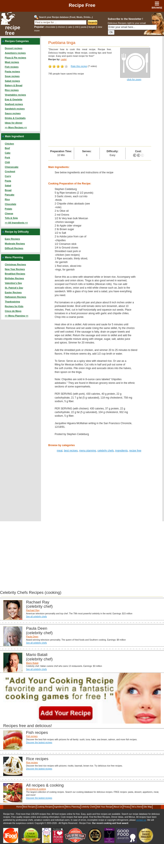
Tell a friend (136, 807)
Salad (8, 185)
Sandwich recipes (15, 108)
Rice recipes (12, 90)
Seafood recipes (14, 104)
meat (60, 450)
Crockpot (10, 171)
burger (92, 27)
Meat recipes (12, 62)
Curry (8, 176)
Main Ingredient (14, 136)
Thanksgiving (12, 301)
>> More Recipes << (16, 127)
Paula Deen (32, 636)
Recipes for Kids (14, 306)
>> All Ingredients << (16, 222)
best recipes (71, 450)
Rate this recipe (79, 66)
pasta (83, 27)
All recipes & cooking (36, 789)
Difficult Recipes (14, 248)
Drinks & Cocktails (15, 118)
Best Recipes (29, 807)
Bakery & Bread (13, 85)
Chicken (9, 143)
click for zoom (134, 79)
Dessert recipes (13, 48)
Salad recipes (12, 81)
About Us (117, 807)
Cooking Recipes (45, 807)
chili (77, 27)
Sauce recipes (13, 113)
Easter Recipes (13, 292)
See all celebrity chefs (36, 616)
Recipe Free (82, 5)
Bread (8, 190)
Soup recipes (12, 76)
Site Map (147, 807)
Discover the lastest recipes (39, 742)
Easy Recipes (12, 239)
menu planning (87, 450)
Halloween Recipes (15, 297)
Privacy (126, 807)
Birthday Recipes (14, 278)
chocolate (50, 27)
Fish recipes (12, 67)
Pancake (10, 194)
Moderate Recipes (15, 243)
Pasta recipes (12, 71)
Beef (7, 148)
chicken (61, 27)
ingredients (121, 450)
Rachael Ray (33, 610)
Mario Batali (32, 663)
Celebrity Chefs (88, 807)
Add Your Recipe (105, 807)
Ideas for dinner (14, 122)
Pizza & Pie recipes (15, 57)
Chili (7, 162)
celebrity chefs (105, 450)
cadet (64, 59)
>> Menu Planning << (16, 315)
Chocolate (10, 204)
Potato (8, 208)
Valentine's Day (13, 283)
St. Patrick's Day (14, 287)
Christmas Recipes (15, 264)
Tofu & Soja (11, 218)
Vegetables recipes (15, 94)
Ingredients (59, 807)
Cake (7, 153)
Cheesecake (12, 167)
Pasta (8, 181)
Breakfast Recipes (15, 273)
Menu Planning (14, 257)
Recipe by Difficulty (17, 231)
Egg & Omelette (13, 99)
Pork (7, 157)
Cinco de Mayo (13, 311)
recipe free (12, 30)
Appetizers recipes (15, 53)
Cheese (9, 213)
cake (69, 27)
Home (19, 807)
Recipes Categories (17, 41)
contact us (141, 820)
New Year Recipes (15, 269)
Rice (7, 199)
